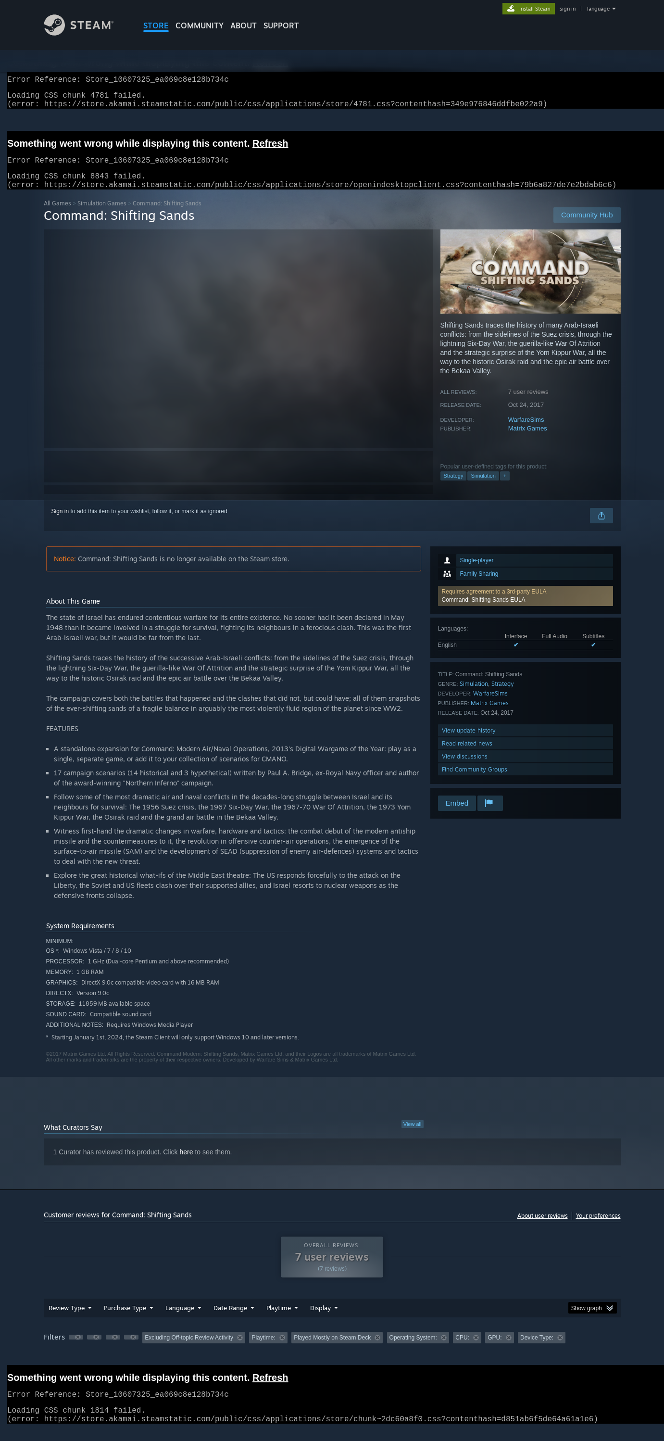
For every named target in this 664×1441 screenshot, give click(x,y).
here (186, 1163)
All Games (57, 214)
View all (412, 1135)
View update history (469, 742)
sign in (568, 8)
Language (179, 1319)
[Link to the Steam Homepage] (86, 33)
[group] (332, 1349)
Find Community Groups (474, 780)
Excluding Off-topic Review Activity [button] (189, 1349)
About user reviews (542, 1227)
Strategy (454, 487)
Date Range (230, 1319)
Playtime (278, 1319)
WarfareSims (526, 431)
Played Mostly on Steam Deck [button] (332, 1349)
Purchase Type (125, 1319)
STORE (156, 25)
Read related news (467, 754)
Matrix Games (527, 439)
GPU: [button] (494, 1349)
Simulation (483, 487)
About (243, 25)
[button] (525, 607)
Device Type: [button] (536, 1349)
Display (320, 1319)
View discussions (465, 767)
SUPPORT (281, 25)
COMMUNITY (199, 25)
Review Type (67, 1319)
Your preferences (598, 1227)
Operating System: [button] (413, 1349)
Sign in (60, 522)
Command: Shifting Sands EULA (484, 611)
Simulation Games (101, 214)
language (598, 8)
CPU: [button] (462, 1349)
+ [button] (504, 487)
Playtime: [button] (263, 1349)
